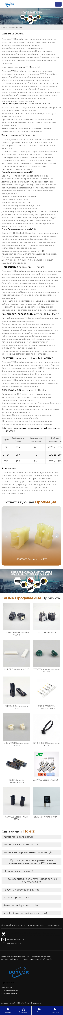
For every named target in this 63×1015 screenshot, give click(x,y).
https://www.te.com (53, 925)
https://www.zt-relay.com (35, 925)
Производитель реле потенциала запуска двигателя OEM (32, 880)
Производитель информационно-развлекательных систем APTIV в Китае (31, 862)
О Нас (39, 1010)
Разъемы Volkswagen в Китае (21, 889)
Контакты (55, 1010)
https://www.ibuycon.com (15, 925)
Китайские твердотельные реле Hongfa (27, 852)
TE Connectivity (26, 214)
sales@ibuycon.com (15, 939)
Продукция (23, 1010)
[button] (56, 535)
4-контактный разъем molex (20, 905)
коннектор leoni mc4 (16, 897)
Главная (4, 27)
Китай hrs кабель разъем (18, 836)
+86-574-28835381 (14, 944)
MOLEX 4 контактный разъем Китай (25, 913)
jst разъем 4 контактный (18, 871)
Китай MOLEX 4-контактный (20, 844)
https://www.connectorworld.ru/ (18, 374)
